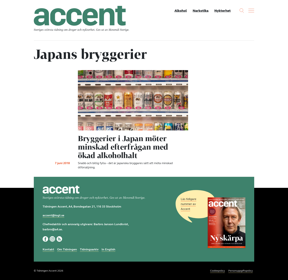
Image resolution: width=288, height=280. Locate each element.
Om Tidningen (67, 249)
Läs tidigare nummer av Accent (188, 204)
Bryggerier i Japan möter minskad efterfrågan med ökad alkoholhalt (123, 147)
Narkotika (200, 11)
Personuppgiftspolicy (240, 270)
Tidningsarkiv (89, 249)
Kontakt (48, 249)
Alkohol (180, 11)
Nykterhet (222, 11)
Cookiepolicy (217, 270)
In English (108, 249)
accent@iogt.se (53, 215)
